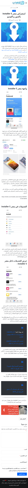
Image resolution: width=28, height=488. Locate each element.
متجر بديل (22, 419)
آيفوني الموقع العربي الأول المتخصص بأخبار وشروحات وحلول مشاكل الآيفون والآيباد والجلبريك (14, 483)
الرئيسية (15, 7)
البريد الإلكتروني (23, 455)
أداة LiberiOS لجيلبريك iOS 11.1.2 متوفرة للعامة (15, 334)
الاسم (25, 449)
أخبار (11, 7)
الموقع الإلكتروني (23, 462)
